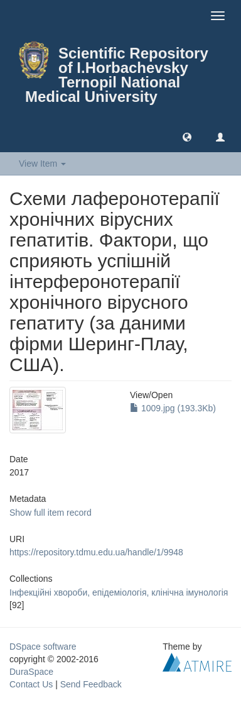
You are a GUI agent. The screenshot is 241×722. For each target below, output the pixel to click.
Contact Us (31, 684)
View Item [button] (42, 163)
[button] (187, 136)
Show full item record (50, 513)
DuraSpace (31, 672)
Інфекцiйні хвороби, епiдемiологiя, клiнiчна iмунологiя (118, 592)
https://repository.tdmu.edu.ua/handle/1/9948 (96, 552)
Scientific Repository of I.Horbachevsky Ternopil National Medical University (116, 75)
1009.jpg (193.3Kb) (173, 408)
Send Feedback (91, 684)
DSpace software (43, 646)
